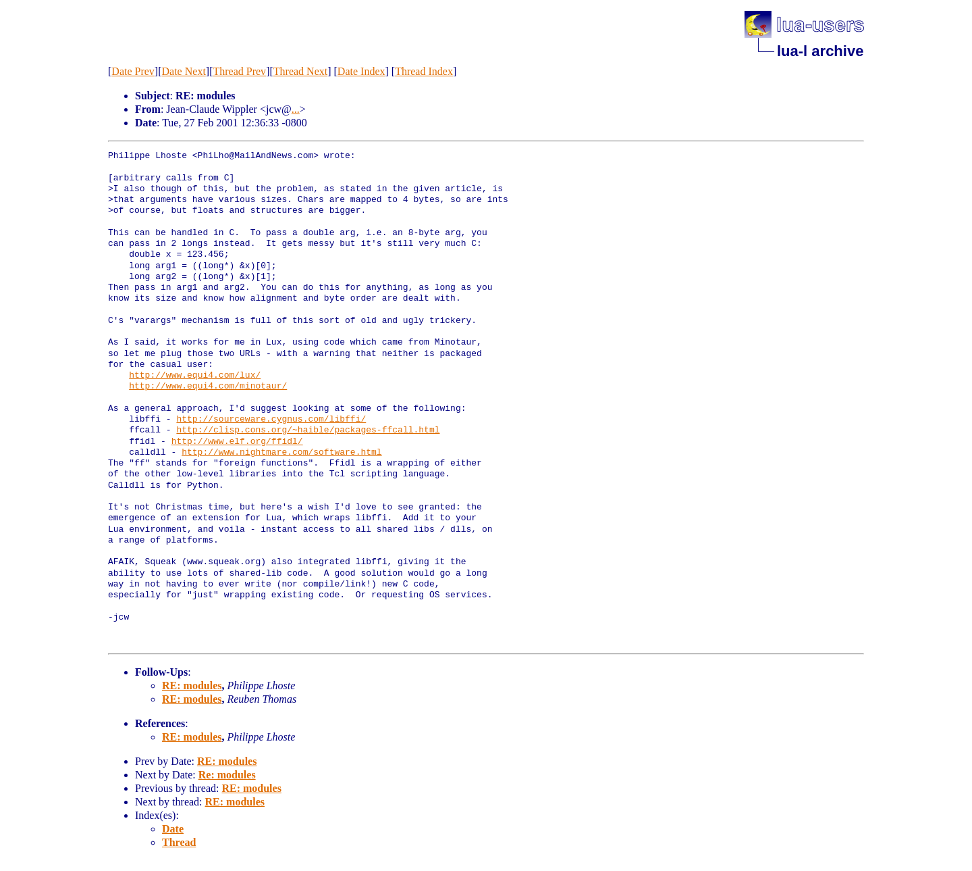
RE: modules (191, 685)
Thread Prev (239, 71)
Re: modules (227, 774)
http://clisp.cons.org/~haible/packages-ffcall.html (307, 430)
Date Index (361, 71)
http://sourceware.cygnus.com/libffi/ (271, 420)
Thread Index (424, 71)
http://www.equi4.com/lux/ (195, 376)
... (296, 109)
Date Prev (133, 71)
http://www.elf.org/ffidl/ (237, 442)
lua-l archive (820, 51)
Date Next (184, 71)
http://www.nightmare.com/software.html (281, 453)
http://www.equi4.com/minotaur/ (208, 386)
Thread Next (300, 71)
